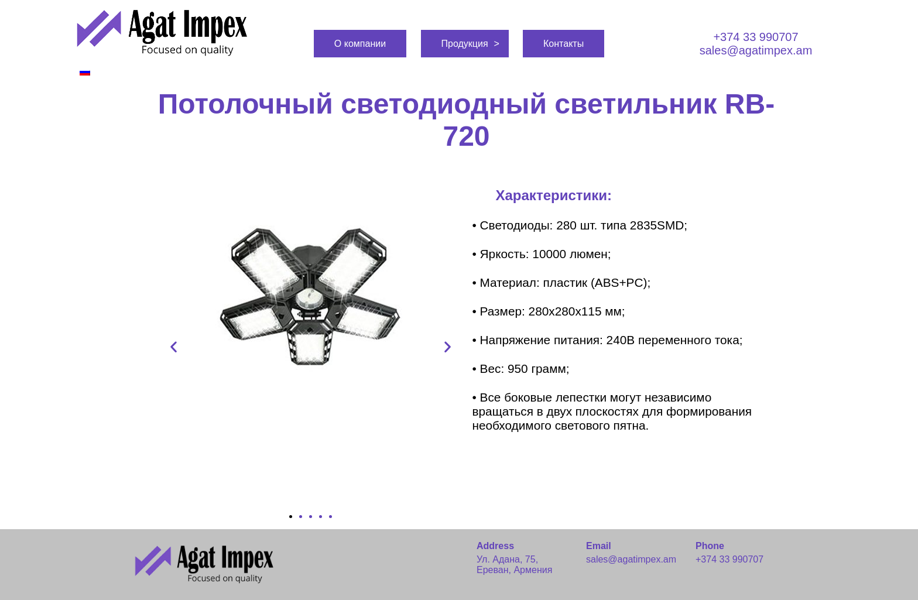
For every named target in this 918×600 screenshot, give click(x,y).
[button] (290, 516)
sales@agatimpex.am (756, 50)
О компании (360, 44)
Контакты (563, 44)
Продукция (464, 44)
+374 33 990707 (755, 36)
